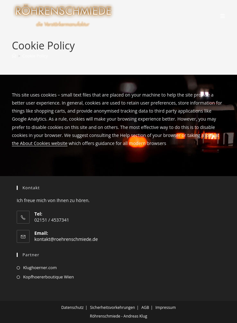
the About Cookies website (39, 143)
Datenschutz (72, 307)
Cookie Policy (35, 56)
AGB (145, 307)
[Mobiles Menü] (222, 16)
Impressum (165, 307)
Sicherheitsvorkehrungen (112, 307)
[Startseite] (14, 56)
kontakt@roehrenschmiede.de (66, 239)
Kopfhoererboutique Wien (48, 277)
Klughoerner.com (40, 267)
